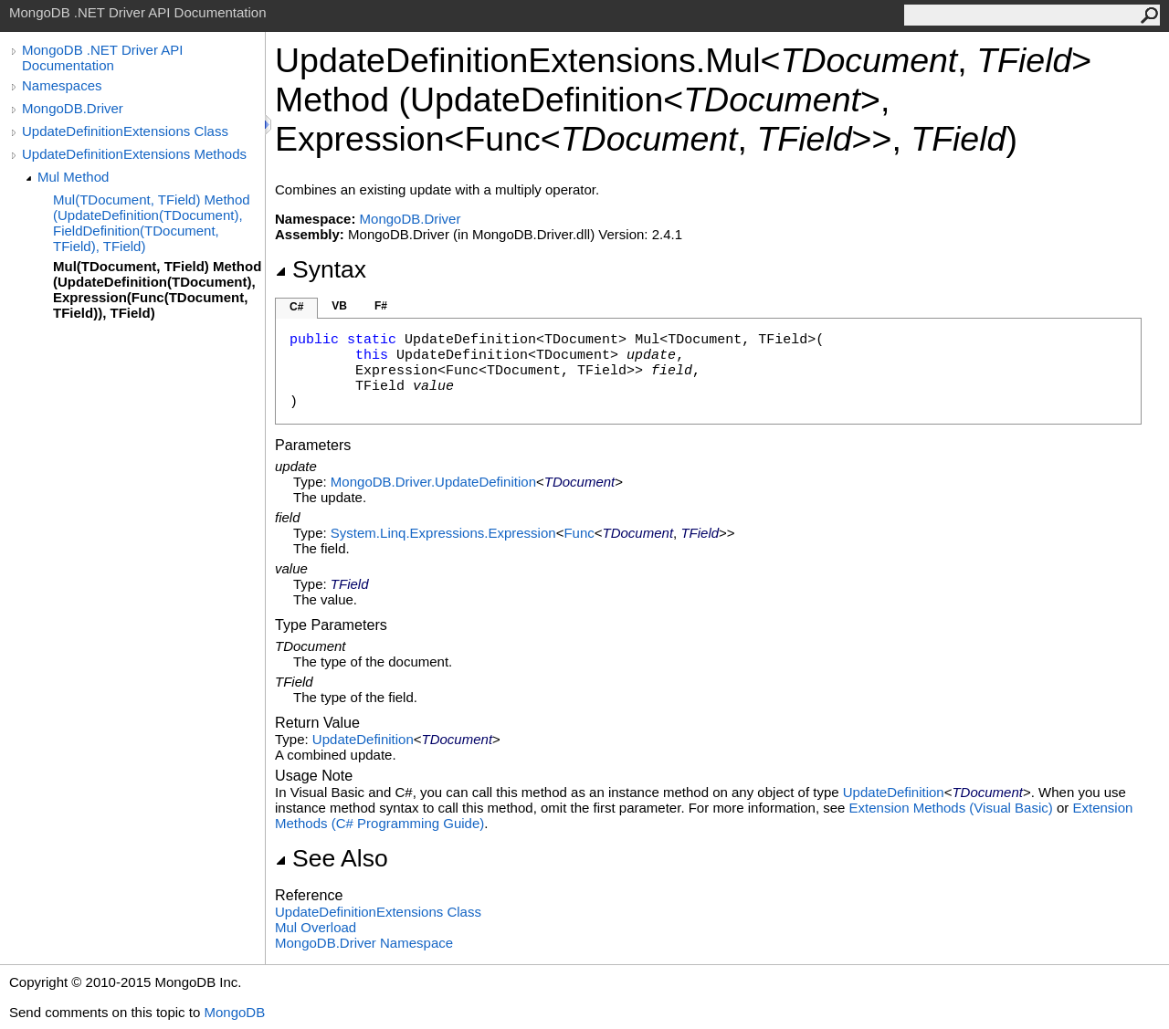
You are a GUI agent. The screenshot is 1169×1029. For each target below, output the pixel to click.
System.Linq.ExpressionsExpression (443, 533)
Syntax (320, 269)
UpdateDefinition (363, 739)
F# (380, 305)
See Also (331, 858)
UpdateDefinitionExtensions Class (125, 131)
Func (578, 533)
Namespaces (62, 85)
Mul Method (73, 176)
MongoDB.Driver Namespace (364, 942)
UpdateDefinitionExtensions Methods (134, 154)
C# (296, 306)
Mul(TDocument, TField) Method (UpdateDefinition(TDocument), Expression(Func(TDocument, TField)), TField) (157, 289)
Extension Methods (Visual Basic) (951, 807)
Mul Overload (315, 927)
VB (339, 305)
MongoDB (234, 1012)
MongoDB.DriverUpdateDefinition (433, 481)
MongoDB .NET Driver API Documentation (102, 57)
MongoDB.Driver (72, 108)
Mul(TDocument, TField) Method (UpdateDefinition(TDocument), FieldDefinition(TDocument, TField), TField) (151, 223)
